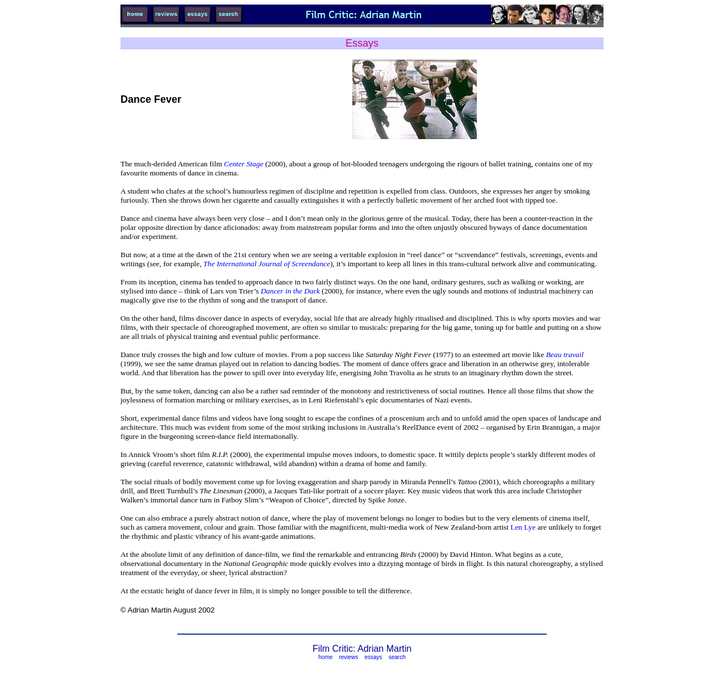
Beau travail (565, 354)
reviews (348, 657)
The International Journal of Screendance (266, 263)
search (397, 657)
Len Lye (522, 527)
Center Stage (243, 164)
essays (373, 657)
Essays (362, 43)
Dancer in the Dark (290, 291)
